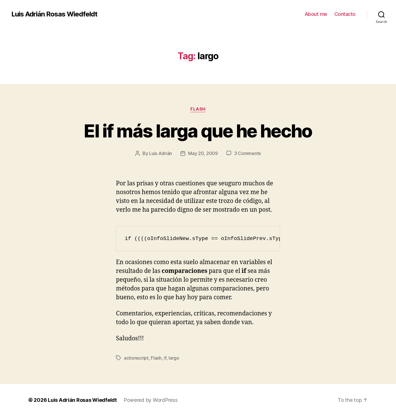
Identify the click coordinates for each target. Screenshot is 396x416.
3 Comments (247, 153)
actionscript (136, 358)
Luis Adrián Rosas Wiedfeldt (54, 14)
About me (316, 14)
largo (174, 358)
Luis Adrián (160, 153)
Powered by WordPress (151, 400)
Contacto (345, 14)
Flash (198, 109)
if (165, 358)
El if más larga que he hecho (198, 131)
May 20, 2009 (203, 153)
